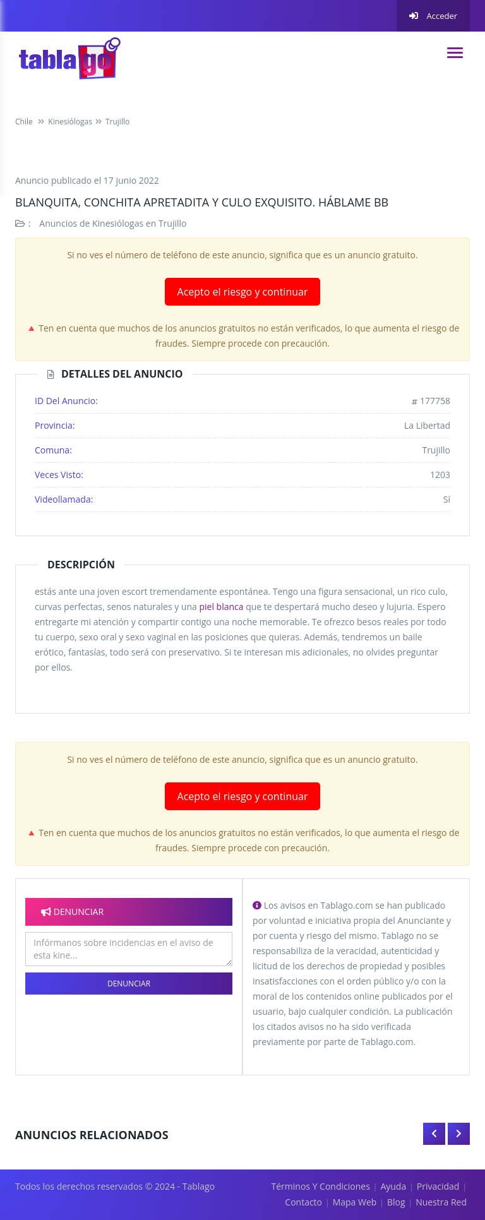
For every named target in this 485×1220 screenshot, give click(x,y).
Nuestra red (441, 1202)
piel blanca (221, 607)
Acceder (433, 15)
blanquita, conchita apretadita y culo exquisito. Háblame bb (201, 202)
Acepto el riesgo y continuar (242, 292)
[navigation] (455, 53)
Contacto (303, 1202)
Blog (396, 1202)
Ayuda (393, 1186)
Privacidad (438, 1186)
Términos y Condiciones (321, 1186)
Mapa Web (355, 1202)
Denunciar (128, 983)
